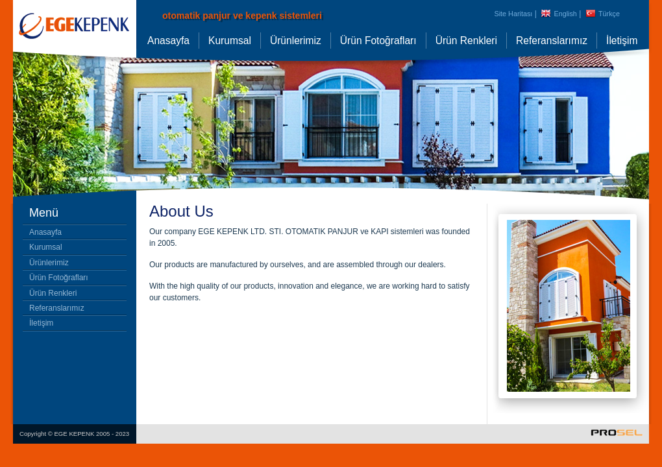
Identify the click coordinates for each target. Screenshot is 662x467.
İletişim (622, 40)
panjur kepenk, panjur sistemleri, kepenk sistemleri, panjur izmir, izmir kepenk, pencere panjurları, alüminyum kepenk (74, 39)
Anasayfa (168, 40)
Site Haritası (514, 14)
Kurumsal (229, 40)
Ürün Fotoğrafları (378, 40)
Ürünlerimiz (295, 40)
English (565, 14)
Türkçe (609, 14)
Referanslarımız (551, 40)
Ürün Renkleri (466, 40)
